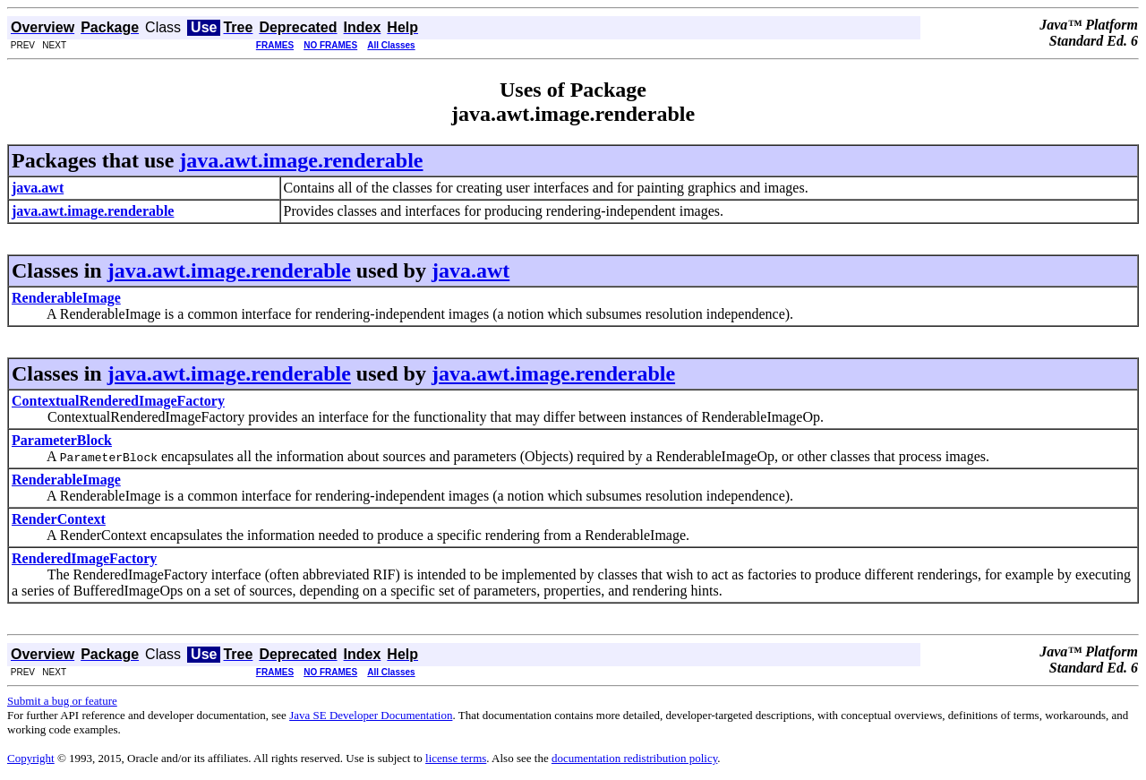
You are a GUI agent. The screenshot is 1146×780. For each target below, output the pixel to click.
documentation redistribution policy (634, 758)
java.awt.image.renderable (301, 160)
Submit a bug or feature (62, 700)
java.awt (470, 270)
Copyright (31, 758)
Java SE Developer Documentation (370, 715)
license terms (455, 758)
